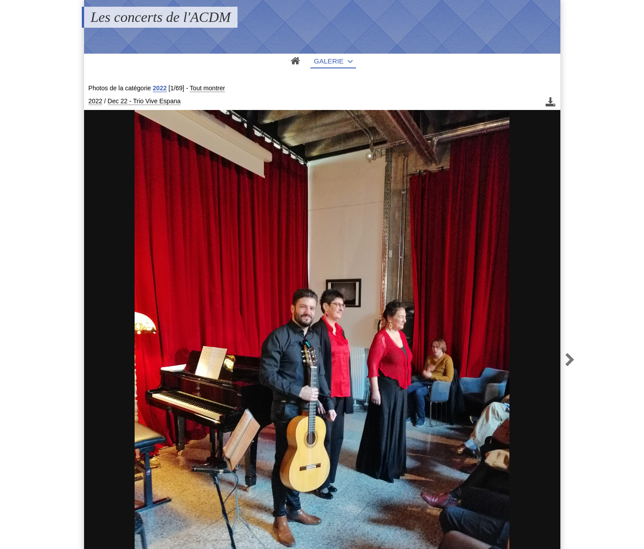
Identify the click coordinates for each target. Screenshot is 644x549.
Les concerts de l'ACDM (161, 17)
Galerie (329, 61)
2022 (160, 88)
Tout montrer (207, 88)
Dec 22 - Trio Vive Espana (144, 101)
